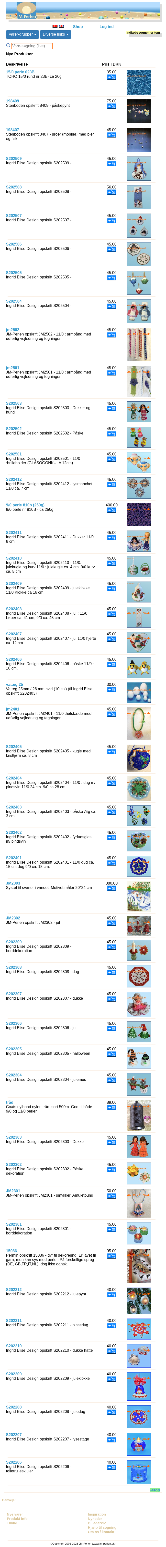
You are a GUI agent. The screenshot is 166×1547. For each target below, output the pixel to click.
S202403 (14, 807)
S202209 (14, 1374)
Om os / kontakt (101, 1532)
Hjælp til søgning (102, 1527)
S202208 (14, 1407)
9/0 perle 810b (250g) (25, 505)
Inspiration (97, 1514)
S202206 (14, 1462)
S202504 (14, 301)
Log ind (107, 27)
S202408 (14, 609)
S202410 (14, 558)
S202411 (14, 533)
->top (155, 1490)
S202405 (14, 747)
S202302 (14, 1165)
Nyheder (95, 1519)
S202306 (14, 1023)
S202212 (14, 1290)
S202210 (14, 1346)
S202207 (14, 1435)
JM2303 (13, 883)
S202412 (14, 479)
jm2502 (12, 330)
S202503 (14, 403)
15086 (11, 1251)
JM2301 (13, 1191)
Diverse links (55, 34)
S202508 (14, 187)
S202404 (14, 778)
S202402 (14, 832)
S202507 (14, 216)
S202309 (14, 942)
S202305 (14, 1049)
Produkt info (17, 1519)
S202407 (14, 634)
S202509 (14, 159)
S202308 (14, 967)
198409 (12, 101)
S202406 (14, 659)
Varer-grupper (22, 34)
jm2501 (12, 368)
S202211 (14, 1321)
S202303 (14, 1137)
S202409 (14, 583)
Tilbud (12, 1523)
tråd (9, 1102)
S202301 (14, 1224)
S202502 (14, 429)
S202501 (14, 454)
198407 (12, 130)
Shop (78, 27)
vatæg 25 (14, 684)
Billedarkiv (97, 1523)
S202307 (14, 994)
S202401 (14, 858)
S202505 (14, 273)
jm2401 (12, 709)
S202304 (14, 1075)
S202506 (14, 244)
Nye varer (15, 1514)
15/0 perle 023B (20, 72)
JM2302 (13, 918)
